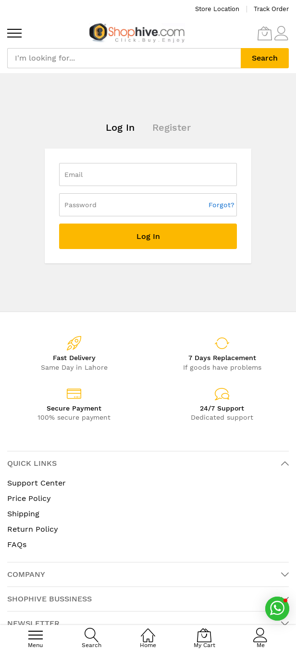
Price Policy (29, 498)
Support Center (36, 482)
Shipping (23, 513)
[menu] (14, 33)
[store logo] (137, 33)
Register (171, 127)
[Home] (148, 630)
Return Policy (32, 529)
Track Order (271, 8)
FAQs (16, 544)
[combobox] (124, 58)
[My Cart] (265, 33)
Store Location (217, 8)
